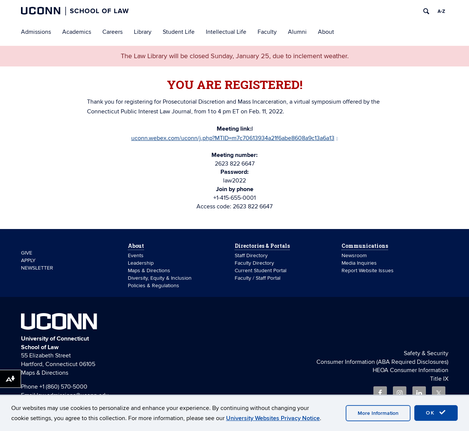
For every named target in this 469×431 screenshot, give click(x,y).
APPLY (28, 260)
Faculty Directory (254, 263)
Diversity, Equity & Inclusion (160, 278)
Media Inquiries (359, 263)
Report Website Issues (368, 270)
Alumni (297, 32)
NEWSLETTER (37, 268)
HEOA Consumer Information (410, 370)
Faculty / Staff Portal (257, 278)
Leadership (141, 263)
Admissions (36, 32)
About (326, 32)
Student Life (179, 32)
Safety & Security (426, 353)
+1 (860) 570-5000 (63, 386)
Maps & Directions (149, 270)
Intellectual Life (226, 32)
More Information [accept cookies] (378, 413)
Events (136, 255)
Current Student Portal (260, 270)
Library (142, 32)
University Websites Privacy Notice (273, 418)
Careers (112, 32)
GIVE (26, 253)
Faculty (267, 32)
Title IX (439, 379)
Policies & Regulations (153, 285)
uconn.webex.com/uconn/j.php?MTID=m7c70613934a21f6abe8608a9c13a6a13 (234, 138)
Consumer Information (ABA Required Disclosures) (382, 362)
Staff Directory (251, 255)
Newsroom (355, 255)
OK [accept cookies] (436, 412)
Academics (76, 32)
